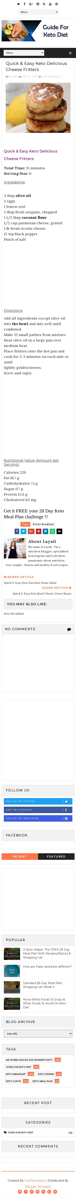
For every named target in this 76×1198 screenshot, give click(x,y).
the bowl (20, 324)
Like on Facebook (39, 810)
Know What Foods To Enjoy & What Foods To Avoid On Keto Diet (44, 1003)
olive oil (23, 195)
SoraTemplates (35, 1181)
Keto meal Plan (42, 1081)
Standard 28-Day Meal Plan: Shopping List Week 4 (42, 985)
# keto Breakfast (43, 524)
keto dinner (46, 1074)
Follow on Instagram (39, 818)
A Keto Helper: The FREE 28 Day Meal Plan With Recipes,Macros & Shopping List (47, 954)
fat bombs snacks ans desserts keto (29, 1060)
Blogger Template (38, 1187)
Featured (56, 857)
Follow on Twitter (39, 801)
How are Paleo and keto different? (47, 967)
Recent (20, 857)
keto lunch (13, 1081)
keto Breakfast (51, 77)
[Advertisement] (38, 271)
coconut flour (34, 217)
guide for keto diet (18, 1067)
